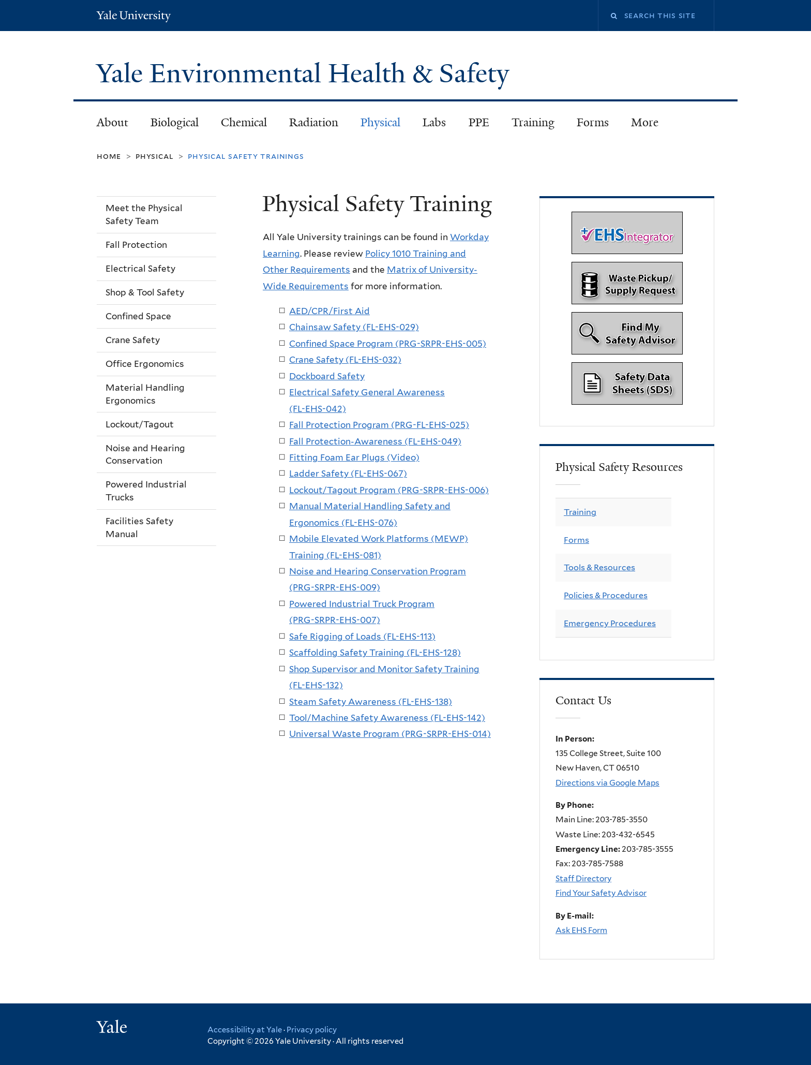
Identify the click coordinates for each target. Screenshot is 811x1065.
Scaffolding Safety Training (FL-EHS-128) (375, 652)
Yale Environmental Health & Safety (306, 73)
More (644, 122)
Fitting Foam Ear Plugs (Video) (354, 457)
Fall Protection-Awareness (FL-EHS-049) (375, 441)
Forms (593, 122)
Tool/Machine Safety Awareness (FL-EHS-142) (387, 718)
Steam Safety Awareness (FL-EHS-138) (370, 702)
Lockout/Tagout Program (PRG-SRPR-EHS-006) (389, 490)
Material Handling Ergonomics (145, 394)
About (112, 122)
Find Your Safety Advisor (601, 893)
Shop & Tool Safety (145, 292)
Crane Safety (133, 340)
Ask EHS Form (581, 930)
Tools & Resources (599, 567)
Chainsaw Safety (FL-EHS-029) (354, 327)
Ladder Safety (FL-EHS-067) (348, 473)
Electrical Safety (140, 268)
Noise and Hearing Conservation (145, 454)
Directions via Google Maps (607, 783)
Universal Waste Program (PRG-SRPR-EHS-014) (390, 734)
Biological (175, 122)
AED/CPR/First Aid (329, 311)
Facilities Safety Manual (139, 527)
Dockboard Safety (327, 376)
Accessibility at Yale (244, 1029)
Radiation (313, 122)
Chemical (244, 122)
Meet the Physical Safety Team (144, 214)
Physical (380, 122)
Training (533, 122)
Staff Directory (583, 878)
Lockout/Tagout (140, 424)
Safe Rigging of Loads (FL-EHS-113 (360, 636)
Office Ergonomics (145, 364)
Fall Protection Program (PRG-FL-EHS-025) (379, 425)
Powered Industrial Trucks (146, 490)
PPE (479, 122)
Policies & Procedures (606, 595)
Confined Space (138, 316)
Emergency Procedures (610, 623)
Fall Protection (136, 245)
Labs (434, 122)
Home (109, 156)
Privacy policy (312, 1029)
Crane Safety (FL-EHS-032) (345, 359)
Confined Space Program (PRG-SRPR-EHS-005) (387, 343)
